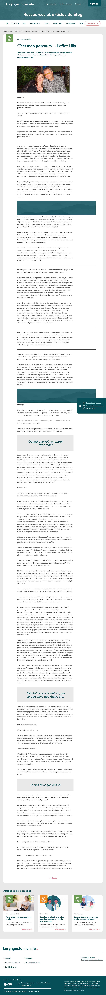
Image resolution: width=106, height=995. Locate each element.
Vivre (81, 23)
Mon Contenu (67, 4)
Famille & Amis (10, 967)
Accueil (8, 958)
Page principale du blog (11, 31)
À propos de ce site (33, 963)
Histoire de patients (12, 963)
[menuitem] (79, 3)
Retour (54, 878)
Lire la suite (25, 929)
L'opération (57, 23)
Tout (24, 23)
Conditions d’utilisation (88, 957)
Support (29, 958)
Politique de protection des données (92, 960)
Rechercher (52, 4)
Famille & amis (35, 23)
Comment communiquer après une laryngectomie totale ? (86, 918)
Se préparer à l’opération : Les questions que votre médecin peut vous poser (52, 919)
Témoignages (70, 23)
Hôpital (46, 23)
